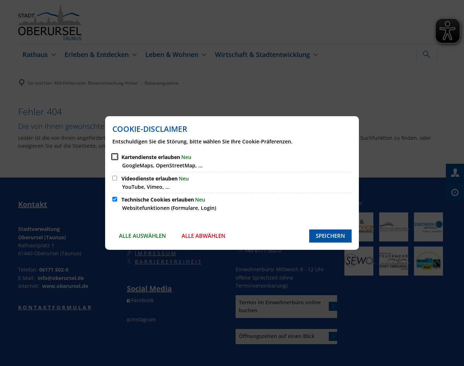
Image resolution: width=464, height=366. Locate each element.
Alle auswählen (142, 235)
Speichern (330, 235)
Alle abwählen (203, 235)
